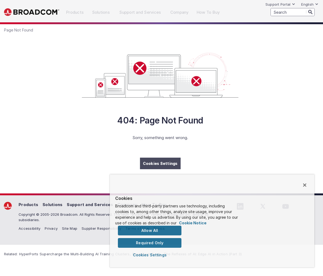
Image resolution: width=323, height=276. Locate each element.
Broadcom (31, 12)
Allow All (149, 230)
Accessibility (29, 228)
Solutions (52, 204)
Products (28, 204)
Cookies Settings (160, 163)
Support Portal (280, 4)
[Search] (310, 11)
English (309, 4)
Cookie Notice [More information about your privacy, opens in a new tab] (192, 223)
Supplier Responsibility (101, 228)
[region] (212, 220)
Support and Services (90, 204)
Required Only (149, 242)
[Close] (305, 185)
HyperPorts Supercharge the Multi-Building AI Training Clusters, (75, 254)
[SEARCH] (292, 12)
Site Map (69, 228)
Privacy (51, 228)
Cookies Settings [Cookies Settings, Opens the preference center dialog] (150, 255)
